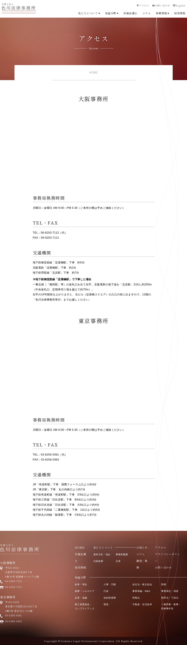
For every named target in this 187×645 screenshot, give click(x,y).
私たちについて (89, 13)
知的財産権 (110, 597)
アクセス (143, 5)
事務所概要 (122, 554)
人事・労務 (110, 584)
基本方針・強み (102, 554)
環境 (106, 604)
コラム (146, 13)
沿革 (118, 561)
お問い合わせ (161, 5)
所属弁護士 (130, 13)
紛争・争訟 (81, 584)
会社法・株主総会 (142, 584)
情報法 (136, 597)
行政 (106, 591)
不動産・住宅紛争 (142, 604)
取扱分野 (111, 13)
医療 (163, 584)
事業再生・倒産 (170, 591)
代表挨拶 (98, 561)
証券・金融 (81, 597)
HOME (93, 72)
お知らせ (142, 547)
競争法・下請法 (170, 597)
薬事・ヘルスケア (84, 591)
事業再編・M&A (141, 591)
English (179, 5)
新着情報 (162, 13)
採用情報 (179, 13)
